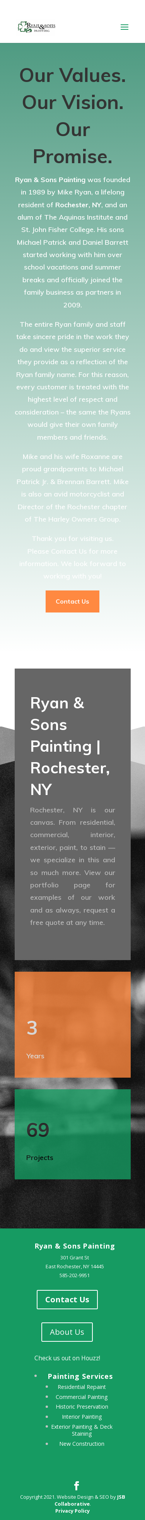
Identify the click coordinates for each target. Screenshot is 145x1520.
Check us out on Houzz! (67, 1358)
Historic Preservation (82, 1406)
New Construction (81, 1443)
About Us (67, 1332)
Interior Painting (82, 1416)
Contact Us (72, 601)
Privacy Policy (72, 1510)
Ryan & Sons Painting (74, 1245)
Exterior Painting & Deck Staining (82, 1430)
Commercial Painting (82, 1397)
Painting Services (80, 1376)
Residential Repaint (82, 1386)
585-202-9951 (75, 1275)
